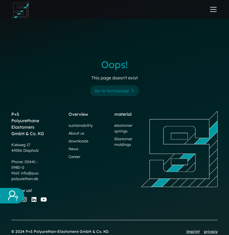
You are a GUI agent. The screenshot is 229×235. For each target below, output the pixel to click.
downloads (78, 141)
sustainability (81, 125)
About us (76, 133)
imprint (193, 231)
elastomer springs (123, 128)
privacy (211, 231)
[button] (212, 9)
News (73, 148)
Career (74, 156)
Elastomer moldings (123, 141)
